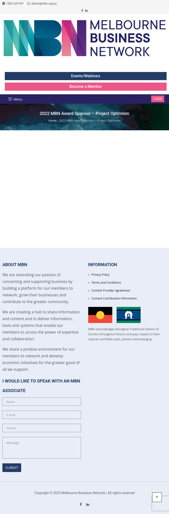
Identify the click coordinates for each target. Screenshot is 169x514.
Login (158, 99)
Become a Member (85, 86)
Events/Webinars (85, 76)
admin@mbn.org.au (41, 3)
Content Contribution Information (114, 298)
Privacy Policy (101, 275)
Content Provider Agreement (111, 290)
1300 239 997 (13, 3)
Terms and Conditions (106, 283)
